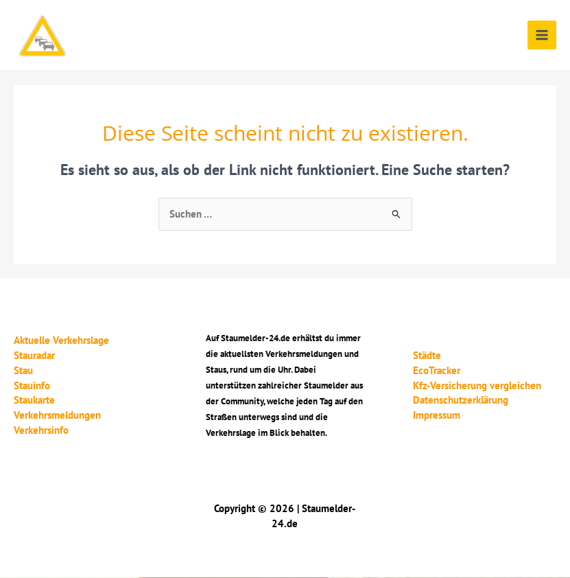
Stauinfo (32, 385)
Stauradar (34, 355)
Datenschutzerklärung (460, 399)
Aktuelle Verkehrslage (61, 340)
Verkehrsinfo (41, 430)
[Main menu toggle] (541, 35)
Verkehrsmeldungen (57, 414)
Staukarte (34, 399)
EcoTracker (436, 370)
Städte (427, 355)
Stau (23, 370)
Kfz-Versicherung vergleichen (477, 385)
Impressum (436, 414)
